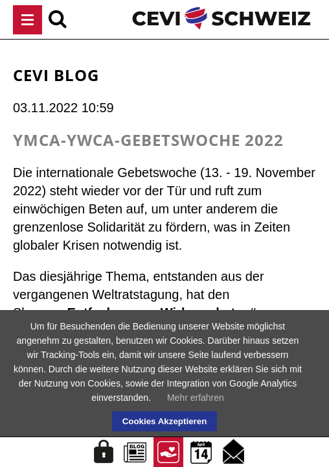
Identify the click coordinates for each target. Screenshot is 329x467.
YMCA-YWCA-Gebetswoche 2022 (148, 139)
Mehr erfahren (195, 397)
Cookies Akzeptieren (164, 421)
